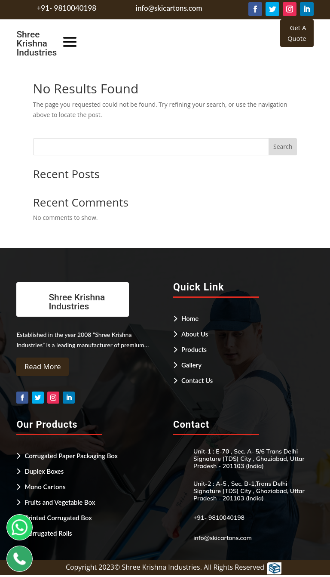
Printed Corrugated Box (58, 519)
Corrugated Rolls (48, 534)
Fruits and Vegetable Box (59, 503)
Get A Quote (296, 33)
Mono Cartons (44, 488)
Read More (44, 367)
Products (194, 349)
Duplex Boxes (44, 472)
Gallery (191, 365)
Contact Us (197, 380)
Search (282, 146)
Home (190, 318)
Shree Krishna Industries (36, 43)
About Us (194, 334)
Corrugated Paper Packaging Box (71, 457)
